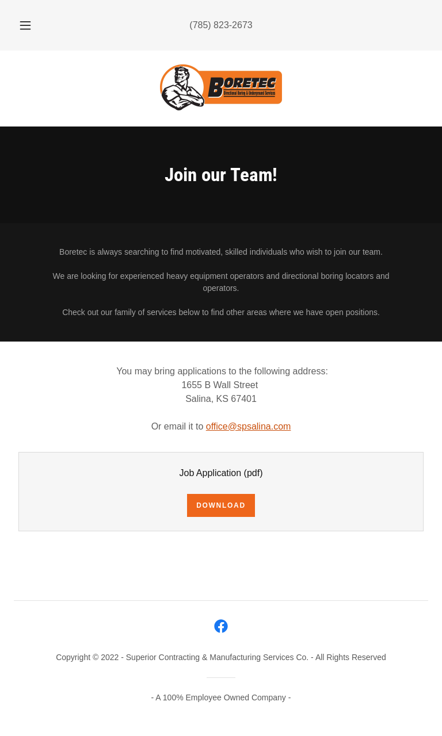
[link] (221, 87)
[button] (31, 25)
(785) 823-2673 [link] (220, 25)
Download (221, 505)
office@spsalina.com (248, 426)
